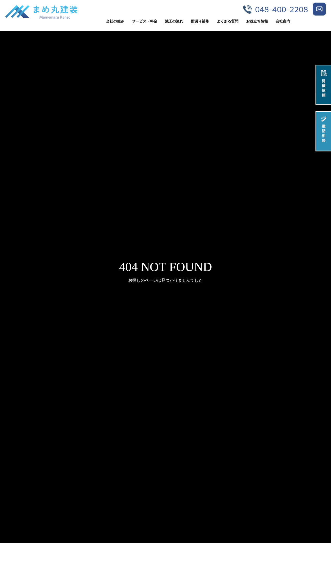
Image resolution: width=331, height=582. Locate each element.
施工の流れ (174, 21)
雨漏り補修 (200, 21)
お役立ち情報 (257, 21)
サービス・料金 (144, 21)
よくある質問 (227, 21)
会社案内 (283, 21)
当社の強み (115, 21)
